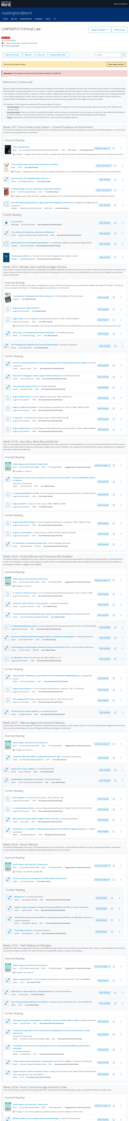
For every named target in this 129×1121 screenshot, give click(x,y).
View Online (105, 179)
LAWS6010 (15, 46)
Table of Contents (12, 55)
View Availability (102, 148)
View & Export (98, 29)
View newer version (116, 64)
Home (5, 19)
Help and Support (120, 4)
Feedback (39, 19)
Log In (48, 19)
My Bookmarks (26, 19)
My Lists (14, 19)
